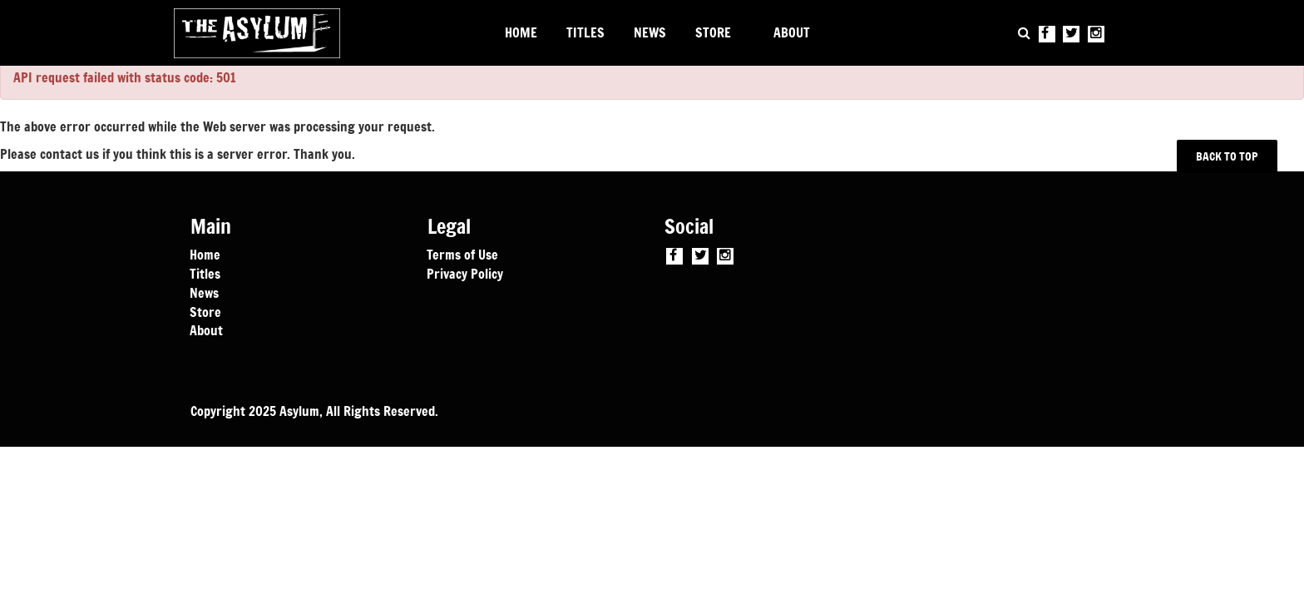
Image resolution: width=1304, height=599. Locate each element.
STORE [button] (713, 32)
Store (205, 311)
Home (205, 254)
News (204, 292)
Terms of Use (462, 254)
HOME (521, 32)
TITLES (585, 32)
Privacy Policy (465, 273)
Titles (205, 273)
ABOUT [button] (791, 32)
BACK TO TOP (1227, 156)
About (206, 329)
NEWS (650, 32)
